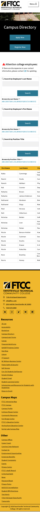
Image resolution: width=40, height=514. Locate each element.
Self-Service (6, 368)
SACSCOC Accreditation (10, 488)
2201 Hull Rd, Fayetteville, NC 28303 (18, 304)
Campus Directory (8, 334)
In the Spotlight (7, 474)
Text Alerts (5, 494)
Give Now (5, 351)
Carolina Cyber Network (10, 447)
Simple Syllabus (7, 375)
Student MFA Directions (10, 491)
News (4, 477)
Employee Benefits (8, 457)
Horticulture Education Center (12, 426)
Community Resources (10, 415)
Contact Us (5, 450)
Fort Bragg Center (8, 419)
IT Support (5, 358)
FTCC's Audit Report (9, 470)
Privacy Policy (6, 484)
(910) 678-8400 (11, 308)
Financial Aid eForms (9, 344)
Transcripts (6, 501)
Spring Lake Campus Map (10, 429)
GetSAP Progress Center (10, 348)
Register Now (20, 47)
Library (4, 354)
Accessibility (6, 327)
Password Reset (7, 481)
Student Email (7, 378)
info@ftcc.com (11, 301)
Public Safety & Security (10, 365)
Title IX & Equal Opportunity (16, 297)
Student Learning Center (10, 382)
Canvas (4, 341)
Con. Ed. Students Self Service (12, 372)
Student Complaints (9, 460)
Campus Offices (7, 440)
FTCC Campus (6, 405)
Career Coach (6, 443)
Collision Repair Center (10, 412)
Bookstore (5, 330)
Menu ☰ (33, 4)
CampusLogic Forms (9, 337)
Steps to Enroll (7, 391)
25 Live (4, 324)
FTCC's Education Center (10, 422)
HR (25, 71)
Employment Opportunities (12, 453)
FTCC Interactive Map (9, 402)
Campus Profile (7, 408)
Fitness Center (7, 467)
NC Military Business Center (11, 361)
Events (4, 464)
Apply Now (20, 37)
